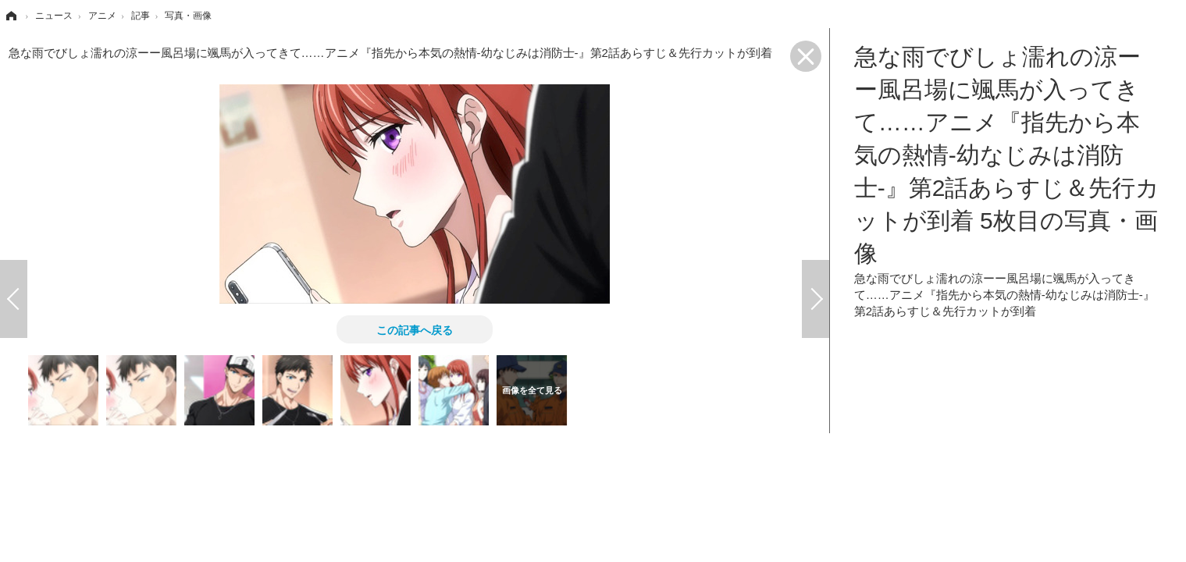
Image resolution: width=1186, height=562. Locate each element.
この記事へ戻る (414, 329)
